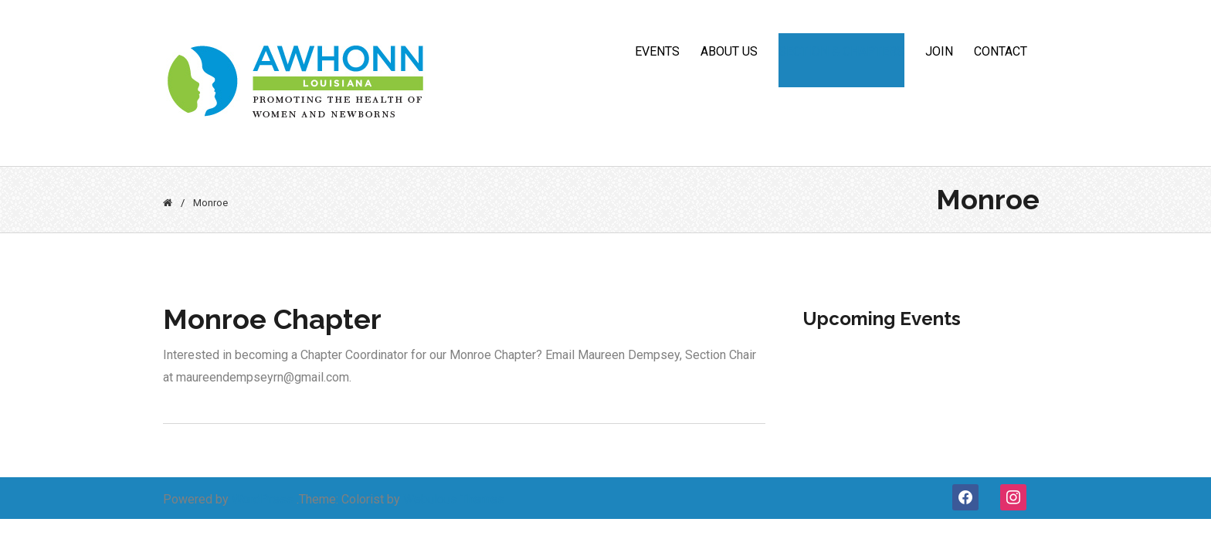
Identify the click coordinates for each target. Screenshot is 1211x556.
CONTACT (1000, 51)
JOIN (939, 51)
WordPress (262, 499)
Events (657, 51)
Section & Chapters (841, 51)
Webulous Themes (453, 499)
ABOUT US (729, 51)
